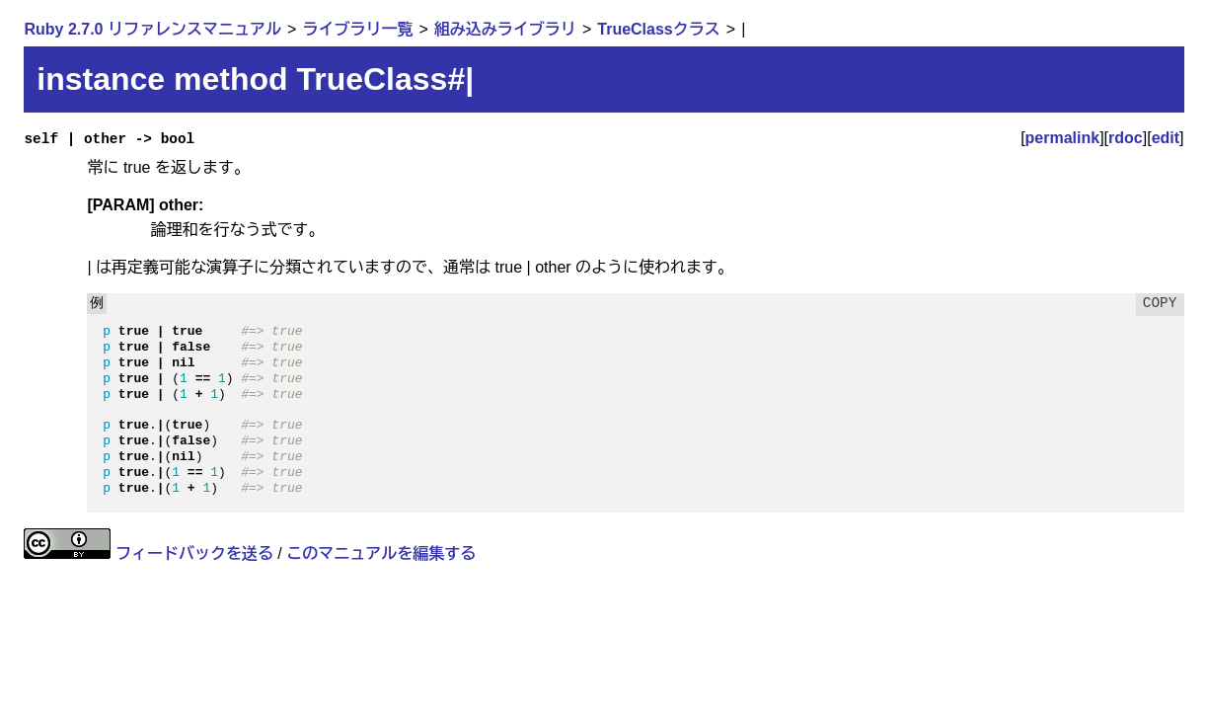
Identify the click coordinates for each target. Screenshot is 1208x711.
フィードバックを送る (194, 553)
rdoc (1125, 137)
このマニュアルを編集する (381, 553)
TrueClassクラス (658, 29)
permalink (1062, 137)
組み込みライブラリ (505, 29)
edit (1165, 137)
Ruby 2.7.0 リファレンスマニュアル (152, 29)
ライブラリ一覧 (357, 29)
